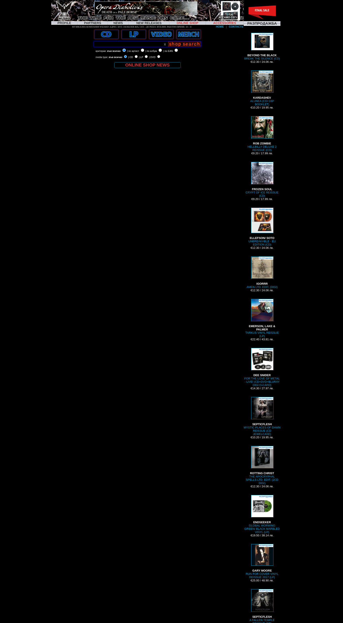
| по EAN (168, 51)
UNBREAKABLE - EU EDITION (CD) (262, 227)
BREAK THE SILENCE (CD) (262, 46)
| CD (130, 57)
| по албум (151, 51)
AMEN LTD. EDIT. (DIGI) (262, 272)
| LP (141, 57)
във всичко (114, 51)
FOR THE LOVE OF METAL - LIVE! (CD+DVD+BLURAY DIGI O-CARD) (262, 367)
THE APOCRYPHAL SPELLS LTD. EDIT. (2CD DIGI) (262, 465)
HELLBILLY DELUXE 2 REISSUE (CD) (262, 134)
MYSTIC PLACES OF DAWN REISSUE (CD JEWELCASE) (262, 416)
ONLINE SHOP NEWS (147, 65)
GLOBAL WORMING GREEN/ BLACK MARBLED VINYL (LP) (262, 514)
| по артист (133, 51)
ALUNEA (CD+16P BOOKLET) (262, 88)
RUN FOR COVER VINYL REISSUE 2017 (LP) (262, 561)
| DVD (152, 57)
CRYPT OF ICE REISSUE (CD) (262, 179)
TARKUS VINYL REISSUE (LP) (262, 318)
